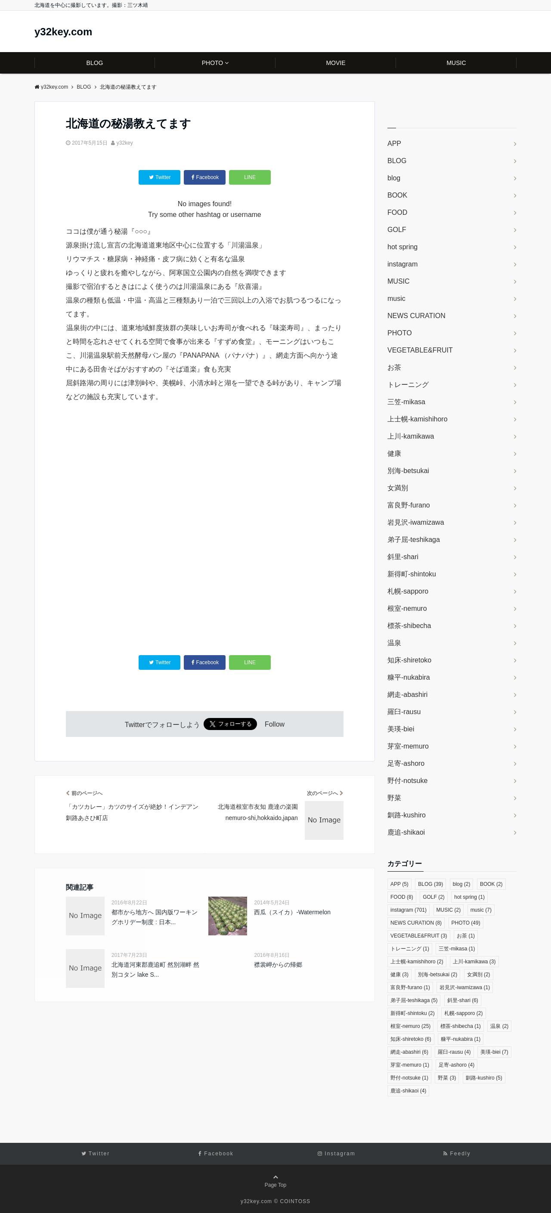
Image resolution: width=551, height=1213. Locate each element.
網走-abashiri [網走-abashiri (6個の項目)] (409, 1052)
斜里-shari (402, 556)
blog (393, 178)
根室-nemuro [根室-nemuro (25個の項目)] (410, 1026)
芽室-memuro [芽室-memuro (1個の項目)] (409, 1065)
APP (394, 143)
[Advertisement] (204, 607)
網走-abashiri (407, 694)
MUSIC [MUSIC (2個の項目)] (448, 910)
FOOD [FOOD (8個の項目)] (401, 897)
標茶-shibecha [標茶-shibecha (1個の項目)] (460, 1026)
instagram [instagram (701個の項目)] (408, 910)
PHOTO (212, 62)
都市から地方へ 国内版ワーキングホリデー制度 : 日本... (154, 917)
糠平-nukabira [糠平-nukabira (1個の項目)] (460, 1039)
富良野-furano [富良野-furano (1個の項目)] (410, 987)
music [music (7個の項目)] (481, 910)
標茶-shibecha (409, 625)
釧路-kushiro (406, 815)
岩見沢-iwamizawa (415, 522)
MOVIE (335, 62)
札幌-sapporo (407, 591)
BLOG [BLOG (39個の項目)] (430, 884)
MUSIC (456, 62)
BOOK (397, 195)
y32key (125, 143)
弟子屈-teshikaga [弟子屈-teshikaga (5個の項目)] (413, 1000)
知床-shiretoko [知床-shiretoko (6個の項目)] (410, 1039)
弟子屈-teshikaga (413, 539)
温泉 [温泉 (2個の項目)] (499, 1026)
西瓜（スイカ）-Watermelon (292, 912)
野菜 (394, 797)
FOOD (397, 212)
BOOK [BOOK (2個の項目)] (491, 884)
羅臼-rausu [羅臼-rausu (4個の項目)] (454, 1052)
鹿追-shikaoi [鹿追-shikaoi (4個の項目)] (408, 1091)
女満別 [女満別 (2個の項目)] (478, 975)
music (396, 298)
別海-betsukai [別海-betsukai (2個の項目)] (437, 975)
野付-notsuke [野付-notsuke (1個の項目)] (409, 1078)
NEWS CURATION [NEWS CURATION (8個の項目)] (416, 923)
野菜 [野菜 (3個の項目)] (447, 1078)
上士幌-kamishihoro (417, 419)
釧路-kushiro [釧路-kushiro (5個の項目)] (484, 1078)
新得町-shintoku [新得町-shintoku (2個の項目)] (412, 1013)
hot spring (402, 247)
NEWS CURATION (416, 315)
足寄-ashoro (405, 763)
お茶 (394, 367)
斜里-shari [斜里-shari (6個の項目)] (462, 1000)
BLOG (95, 62)
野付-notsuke (407, 780)
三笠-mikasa (406, 401)
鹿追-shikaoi (406, 832)
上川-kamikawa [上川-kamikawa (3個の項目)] (474, 962)
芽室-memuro (408, 746)
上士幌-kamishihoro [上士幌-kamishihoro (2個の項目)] (416, 962)
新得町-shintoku (411, 574)
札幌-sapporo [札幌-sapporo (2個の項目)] (463, 1013)
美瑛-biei (400, 729)
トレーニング (408, 384)
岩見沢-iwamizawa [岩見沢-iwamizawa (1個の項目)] (465, 987)
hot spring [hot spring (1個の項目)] (469, 897)
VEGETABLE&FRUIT (420, 350)
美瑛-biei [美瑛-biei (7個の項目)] (494, 1052)
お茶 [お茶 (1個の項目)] (466, 936)
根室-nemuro (407, 608)
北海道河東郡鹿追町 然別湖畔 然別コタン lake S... (155, 969)
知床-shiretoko (409, 660)
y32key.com (63, 32)
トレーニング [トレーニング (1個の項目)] (409, 949)
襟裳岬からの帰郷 (278, 964)
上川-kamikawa (410, 436)
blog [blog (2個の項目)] (462, 884)
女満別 (397, 488)
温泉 (394, 643)
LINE (250, 177)
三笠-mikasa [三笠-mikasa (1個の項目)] (457, 949)
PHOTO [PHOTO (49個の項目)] (466, 923)
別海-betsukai (408, 470)
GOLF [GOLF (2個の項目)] (434, 897)
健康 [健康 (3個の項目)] (399, 975)
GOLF (396, 229)
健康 (394, 453)
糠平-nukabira (408, 677)
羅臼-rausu (404, 711)
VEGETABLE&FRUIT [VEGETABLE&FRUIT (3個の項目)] (418, 936)
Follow (275, 724)
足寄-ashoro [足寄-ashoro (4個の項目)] (456, 1065)
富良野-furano (408, 505)
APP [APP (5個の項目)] (399, 884)
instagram (402, 264)
